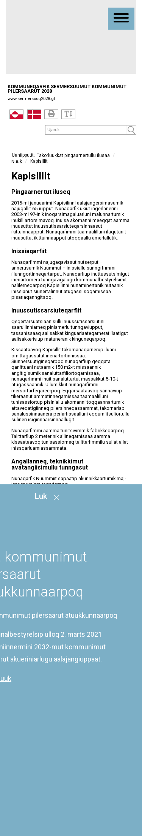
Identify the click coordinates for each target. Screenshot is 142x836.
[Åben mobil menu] (121, 19)
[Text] (68, 114)
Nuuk (16, 161)
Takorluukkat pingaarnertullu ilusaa (73, 155)
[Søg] (86, 129)
